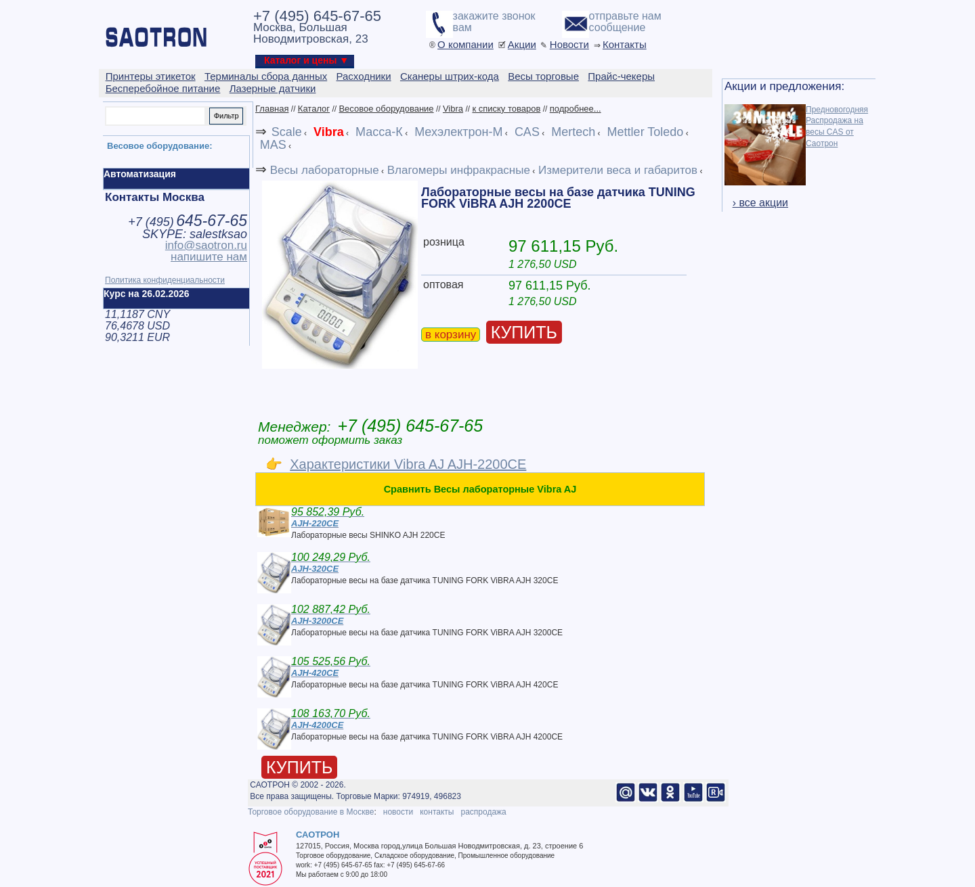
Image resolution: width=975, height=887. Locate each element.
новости (398, 812)
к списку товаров (506, 109)
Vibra (453, 109)
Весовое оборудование (386, 109)
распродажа (483, 812)
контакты (437, 812)
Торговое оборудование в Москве (311, 812)
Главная (271, 109)
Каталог (314, 109)
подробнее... (575, 109)
